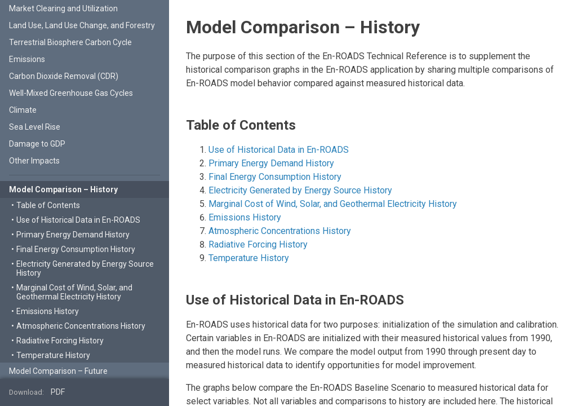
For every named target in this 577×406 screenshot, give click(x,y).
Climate (23, 109)
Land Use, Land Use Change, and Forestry (82, 25)
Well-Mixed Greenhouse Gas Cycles (71, 93)
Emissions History (244, 217)
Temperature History (248, 258)
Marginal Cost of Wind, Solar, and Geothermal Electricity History (332, 203)
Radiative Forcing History (258, 244)
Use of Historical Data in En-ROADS (278, 149)
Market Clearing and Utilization (63, 8)
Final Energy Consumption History (274, 176)
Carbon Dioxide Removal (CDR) (63, 76)
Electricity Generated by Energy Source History (300, 190)
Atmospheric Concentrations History (279, 231)
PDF (58, 392)
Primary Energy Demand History (271, 163)
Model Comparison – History (63, 189)
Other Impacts (34, 160)
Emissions (27, 59)
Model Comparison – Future (58, 371)
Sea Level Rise (34, 126)
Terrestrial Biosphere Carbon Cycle (70, 42)
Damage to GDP (37, 143)
